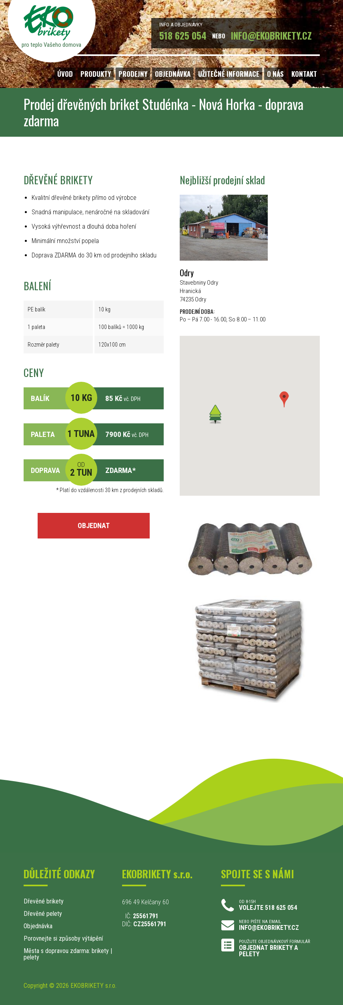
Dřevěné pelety (43, 913)
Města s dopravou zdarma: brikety (66, 951)
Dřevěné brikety (44, 901)
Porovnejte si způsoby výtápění (63, 938)
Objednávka (38, 926)
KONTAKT (304, 74)
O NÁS (275, 74)
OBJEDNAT (94, 525)
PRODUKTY (95, 74)
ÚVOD (65, 74)
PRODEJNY (132, 74)
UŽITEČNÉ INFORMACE (228, 74)
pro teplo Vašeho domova (51, 44)
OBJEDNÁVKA (173, 74)
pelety (31, 957)
